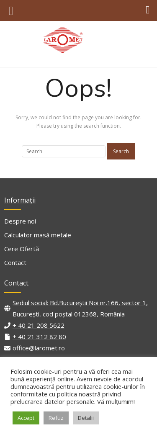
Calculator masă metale (37, 235)
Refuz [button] (56, 418)
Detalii (86, 418)
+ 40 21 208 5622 (38, 325)
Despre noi (20, 221)
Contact (15, 262)
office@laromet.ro (39, 348)
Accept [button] (26, 418)
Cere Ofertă (21, 248)
